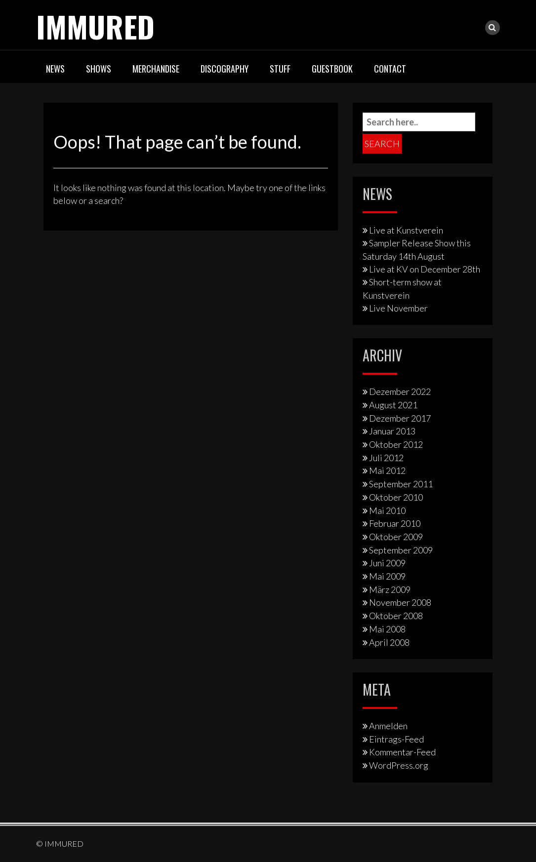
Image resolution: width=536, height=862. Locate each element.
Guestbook (332, 68)
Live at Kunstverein (406, 230)
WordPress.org (398, 765)
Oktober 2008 (396, 615)
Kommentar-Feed (402, 751)
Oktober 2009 (396, 536)
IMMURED (95, 26)
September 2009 (401, 550)
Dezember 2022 (400, 391)
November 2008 (400, 602)
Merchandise (155, 68)
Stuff (280, 68)
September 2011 (401, 483)
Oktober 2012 (396, 444)
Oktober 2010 (396, 497)
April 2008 (389, 642)
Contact (390, 68)
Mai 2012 (387, 470)
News (55, 68)
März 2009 (390, 589)
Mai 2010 (387, 510)
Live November (398, 308)
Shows (98, 68)
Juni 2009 (387, 562)
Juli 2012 (386, 457)
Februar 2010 (394, 523)
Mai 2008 (387, 629)
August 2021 (393, 404)
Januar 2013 (392, 431)
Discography (224, 68)
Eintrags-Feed (396, 739)
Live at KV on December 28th (424, 269)
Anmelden (388, 725)
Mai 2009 (387, 576)
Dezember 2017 (400, 418)
